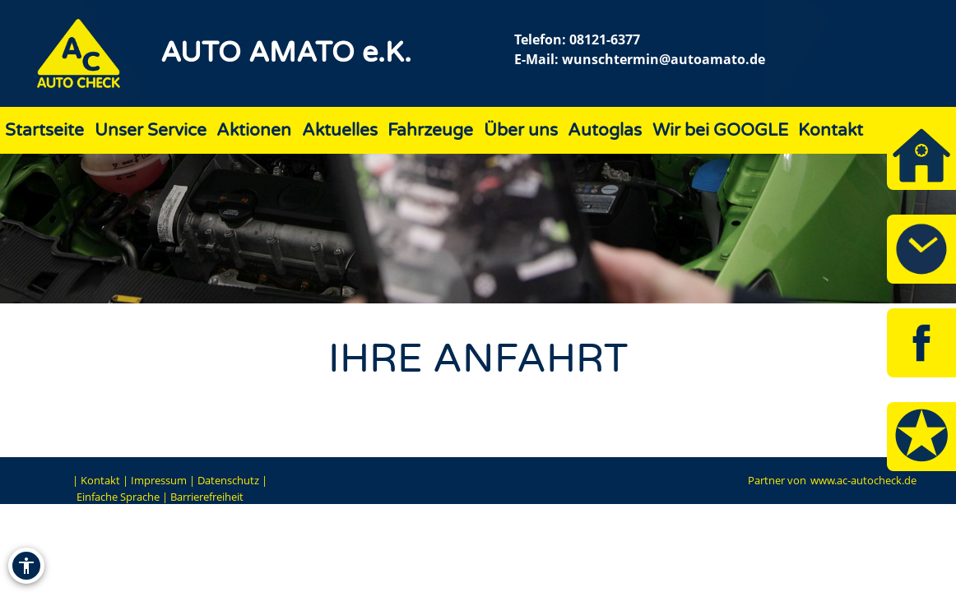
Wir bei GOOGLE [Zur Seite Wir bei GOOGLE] (720, 130)
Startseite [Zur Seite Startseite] (44, 130)
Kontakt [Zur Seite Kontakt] (830, 130)
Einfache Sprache (118, 496)
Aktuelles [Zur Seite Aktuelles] (340, 130)
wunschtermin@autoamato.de (663, 59)
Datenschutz (228, 480)
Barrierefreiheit (207, 496)
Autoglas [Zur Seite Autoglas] (605, 130)
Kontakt (100, 480)
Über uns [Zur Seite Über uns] (521, 130)
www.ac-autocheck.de (863, 480)
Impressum (159, 480)
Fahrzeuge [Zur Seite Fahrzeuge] (430, 130)
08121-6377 (604, 39)
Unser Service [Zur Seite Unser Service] (151, 130)
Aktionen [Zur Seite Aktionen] (253, 130)
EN (60, 480)
